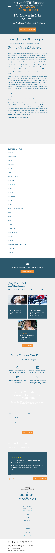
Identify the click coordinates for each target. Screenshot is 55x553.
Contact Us (27, 528)
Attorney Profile (27, 272)
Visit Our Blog (27, 346)
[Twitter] (30, 535)
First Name (11, 409)
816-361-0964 (28, 9)
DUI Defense (27, 523)
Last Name (30, 409)
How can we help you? (13, 422)
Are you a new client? (13, 417)
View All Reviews (40, 479)
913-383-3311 (28, 7)
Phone (10, 413)
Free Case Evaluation (27, 29)
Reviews (27, 526)
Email (29, 413)
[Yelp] (27, 535)
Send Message (27, 432)
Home (27, 517)
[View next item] (13, 479)
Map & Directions (27, 510)
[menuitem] (27, 153)
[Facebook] (24, 535)
